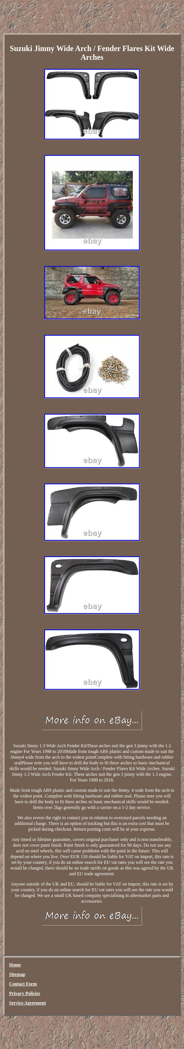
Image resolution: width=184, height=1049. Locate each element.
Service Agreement (27, 1003)
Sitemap (17, 974)
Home (15, 964)
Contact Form (23, 984)
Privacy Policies (24, 993)
